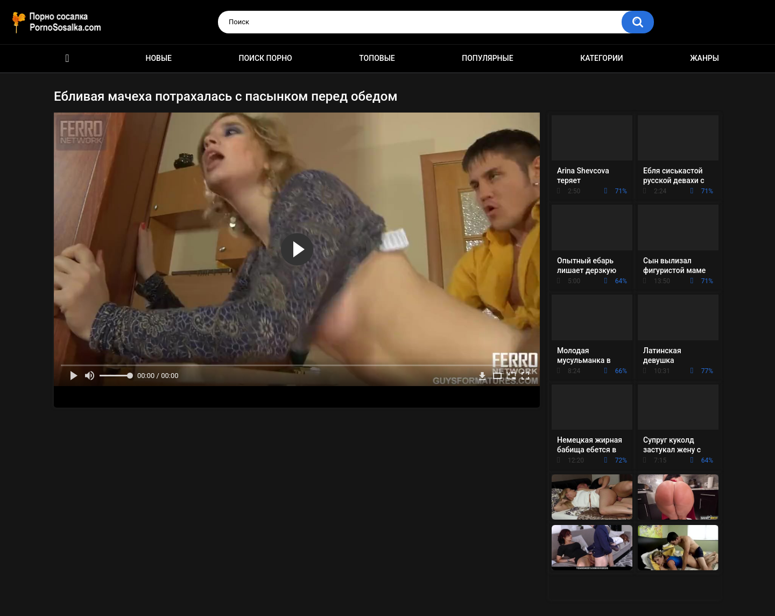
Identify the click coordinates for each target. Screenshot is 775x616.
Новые (159, 58)
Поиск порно (265, 58)
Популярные (487, 58)
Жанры (704, 58)
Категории (601, 58)
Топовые (376, 58)
